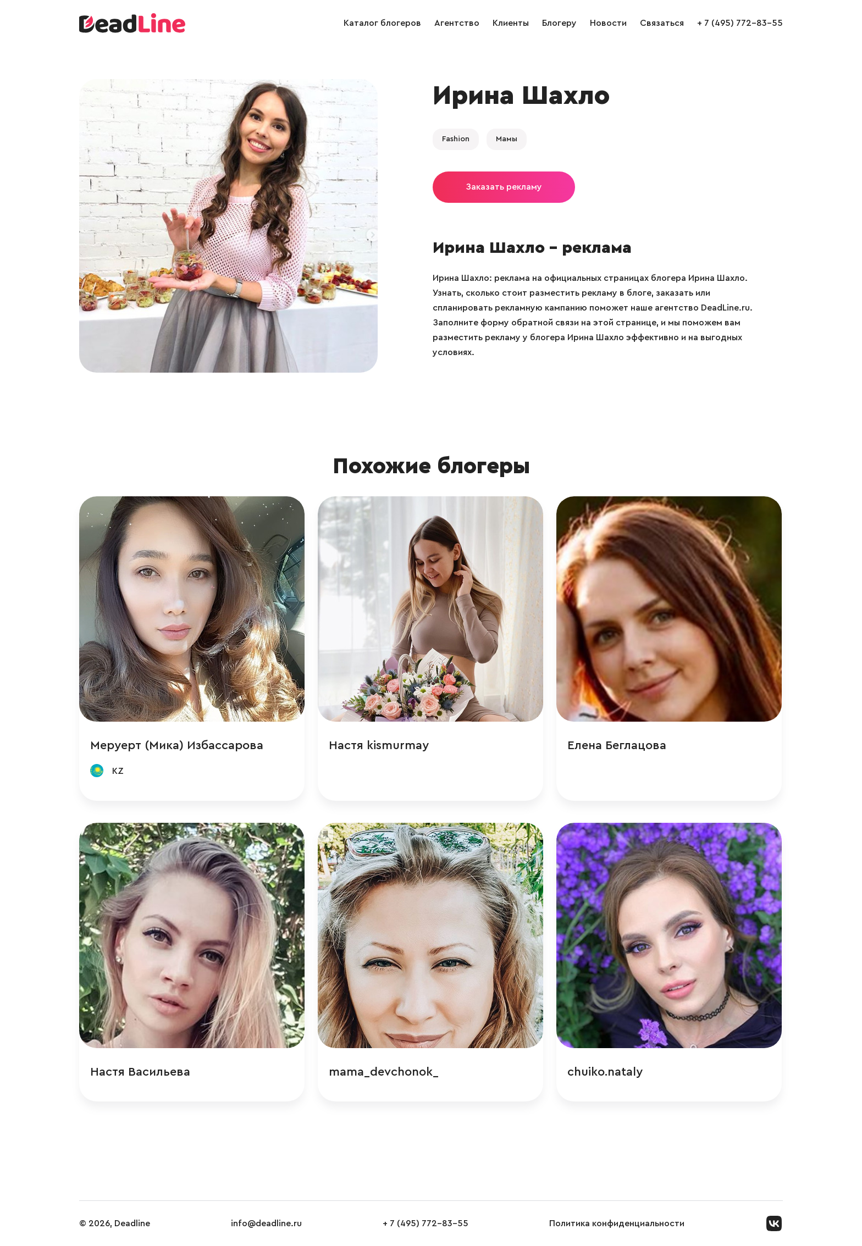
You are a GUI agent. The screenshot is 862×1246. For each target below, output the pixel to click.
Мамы (506, 139)
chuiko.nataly (605, 1072)
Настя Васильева (140, 1072)
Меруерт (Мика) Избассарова (176, 745)
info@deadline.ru (266, 1223)
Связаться (662, 23)
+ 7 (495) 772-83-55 (740, 23)
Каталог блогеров (382, 23)
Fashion (455, 139)
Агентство (456, 23)
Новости (608, 23)
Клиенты (511, 23)
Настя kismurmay (379, 745)
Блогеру (559, 23)
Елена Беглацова (616, 745)
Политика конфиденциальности (616, 1223)
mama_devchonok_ (384, 1072)
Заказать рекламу (504, 186)
